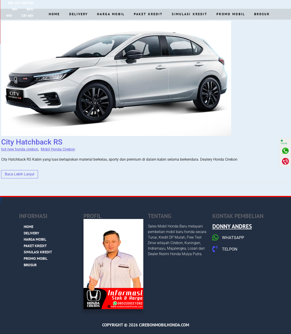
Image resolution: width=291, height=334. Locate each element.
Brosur (262, 14)
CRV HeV (149, 4)
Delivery (78, 14)
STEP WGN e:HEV (274, 4)
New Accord (173, 4)
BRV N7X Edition (75, 4)
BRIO (115, 4)
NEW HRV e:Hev (241, 4)
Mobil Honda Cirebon (58, 149)
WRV (131, 4)
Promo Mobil (230, 14)
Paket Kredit (148, 14)
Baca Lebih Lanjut (19, 174)
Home (54, 14)
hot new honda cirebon (19, 149)
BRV (100, 4)
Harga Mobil (111, 14)
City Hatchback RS (31, 142)
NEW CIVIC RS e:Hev (207, 4)
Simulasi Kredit (189, 14)
